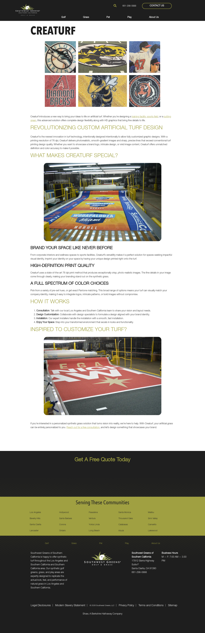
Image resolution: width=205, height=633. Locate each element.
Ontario (62, 531)
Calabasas (123, 525)
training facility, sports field (145, 117)
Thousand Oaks (125, 519)
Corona (62, 525)
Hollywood (64, 513)
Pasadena (93, 513)
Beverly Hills (35, 519)
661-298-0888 (129, 6)
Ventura (92, 519)
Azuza (121, 531)
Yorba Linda (94, 525)
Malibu (151, 513)
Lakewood (152, 531)
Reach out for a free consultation (83, 427)
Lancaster (34, 531)
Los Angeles (35, 513)
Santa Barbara (65, 519)
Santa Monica (124, 513)
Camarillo (152, 525)
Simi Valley (152, 519)
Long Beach (94, 531)
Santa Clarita (35, 525)
